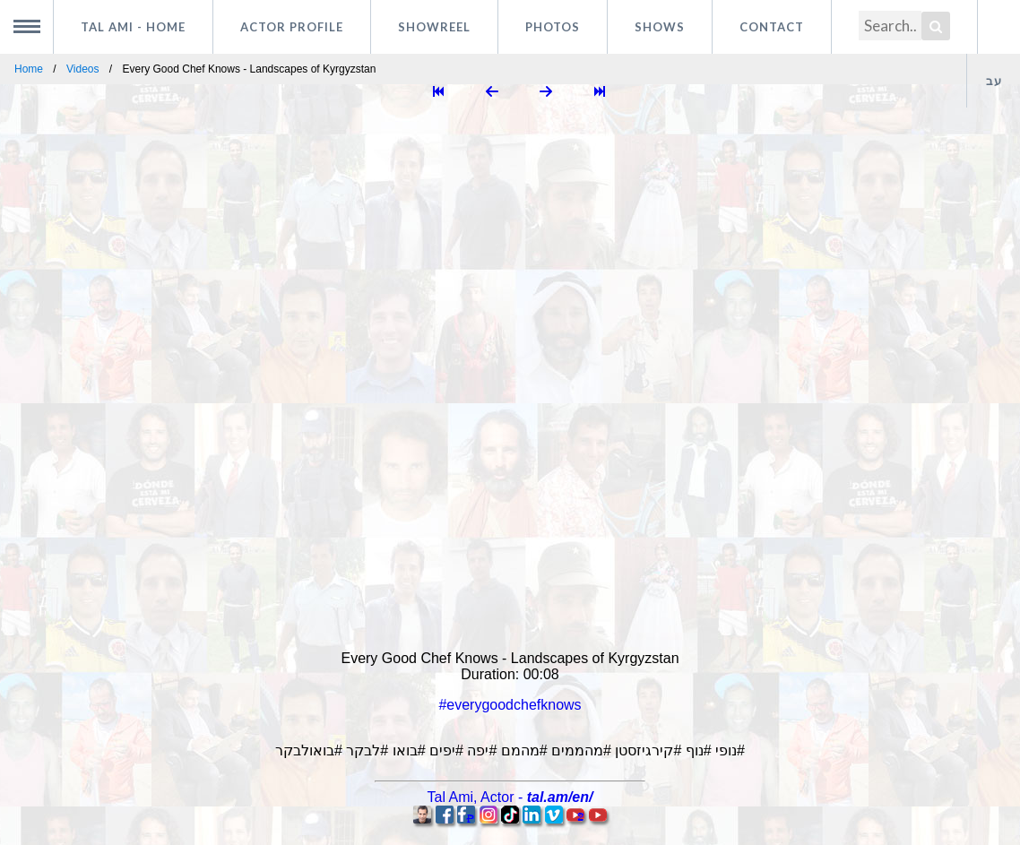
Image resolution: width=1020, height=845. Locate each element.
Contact (771, 27)
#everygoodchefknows (509, 704)
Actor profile (291, 27)
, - (510, 797)
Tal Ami (133, 27)
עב (994, 80)
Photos (552, 27)
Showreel (434, 27)
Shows (660, 27)
